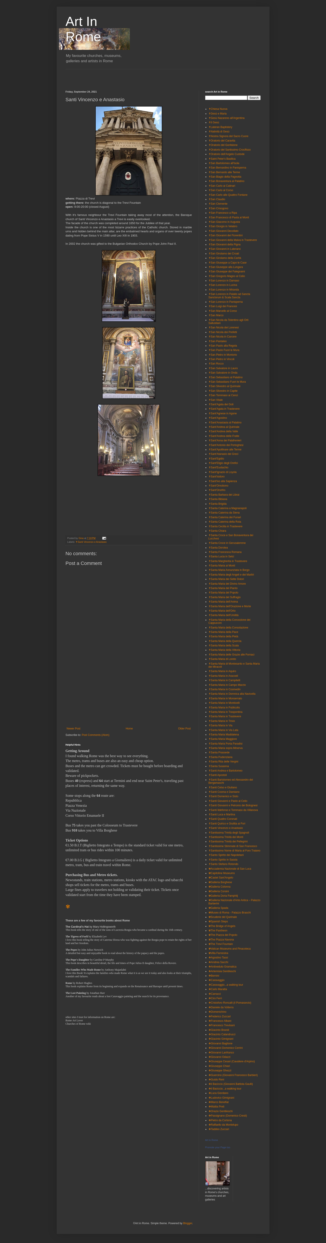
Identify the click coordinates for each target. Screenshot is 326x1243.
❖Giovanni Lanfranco (221, 1052)
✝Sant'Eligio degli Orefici (223, 463)
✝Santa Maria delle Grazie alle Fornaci (231, 654)
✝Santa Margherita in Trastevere (228, 561)
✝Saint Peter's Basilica (222, 158)
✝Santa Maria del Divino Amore (227, 583)
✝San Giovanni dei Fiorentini (226, 235)
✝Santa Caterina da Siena (224, 512)
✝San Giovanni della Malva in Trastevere (233, 240)
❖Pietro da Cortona (220, 1120)
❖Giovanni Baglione (220, 1043)
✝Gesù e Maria (218, 113)
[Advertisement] (117, 76)
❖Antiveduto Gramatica (222, 966)
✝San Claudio (217, 199)
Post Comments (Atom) (95, 735)
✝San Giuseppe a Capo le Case (228, 262)
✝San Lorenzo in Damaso (224, 280)
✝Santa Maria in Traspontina (225, 712)
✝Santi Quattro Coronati (223, 818)
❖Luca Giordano (218, 1093)
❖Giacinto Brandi (219, 1030)
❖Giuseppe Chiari (219, 1066)
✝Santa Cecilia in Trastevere (225, 526)
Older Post (184, 728)
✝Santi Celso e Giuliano (223, 787)
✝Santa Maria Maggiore (223, 739)
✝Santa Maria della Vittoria (224, 650)
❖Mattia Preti (216, 1106)
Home (129, 728)
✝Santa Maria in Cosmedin (225, 689)
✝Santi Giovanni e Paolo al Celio (228, 801)
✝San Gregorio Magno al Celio (227, 276)
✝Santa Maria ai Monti (222, 565)
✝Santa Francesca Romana (225, 552)
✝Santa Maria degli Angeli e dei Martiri (231, 574)
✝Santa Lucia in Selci (221, 556)
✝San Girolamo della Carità (225, 258)
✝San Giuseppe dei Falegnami (227, 271)
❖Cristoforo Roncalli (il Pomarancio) (230, 1002)
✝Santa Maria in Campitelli (224, 680)
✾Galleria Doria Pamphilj (223, 895)
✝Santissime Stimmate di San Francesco (233, 846)
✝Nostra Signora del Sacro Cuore (228, 136)
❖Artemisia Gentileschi (222, 971)
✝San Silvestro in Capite (223, 390)
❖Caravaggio (216, 980)
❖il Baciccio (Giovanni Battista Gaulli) (231, 1084)
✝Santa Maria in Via (220, 725)
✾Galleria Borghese (220, 882)
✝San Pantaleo (218, 341)
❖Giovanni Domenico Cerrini (226, 1047)
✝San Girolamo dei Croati (224, 253)
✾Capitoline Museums (222, 873)
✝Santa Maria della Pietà (223, 636)
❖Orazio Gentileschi (221, 1111)
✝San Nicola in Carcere (223, 336)
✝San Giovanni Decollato (223, 231)
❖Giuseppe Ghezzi (220, 1070)
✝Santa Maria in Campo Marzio (227, 684)
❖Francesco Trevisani (222, 1025)
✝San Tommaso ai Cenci (223, 395)
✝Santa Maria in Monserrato (225, 698)
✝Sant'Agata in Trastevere (224, 408)
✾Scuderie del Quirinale (223, 917)
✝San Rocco (216, 363)
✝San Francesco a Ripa (223, 212)
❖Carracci (215, 993)
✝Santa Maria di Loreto (222, 659)
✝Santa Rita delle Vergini (223, 761)
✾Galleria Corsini (219, 891)
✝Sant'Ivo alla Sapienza (223, 481)
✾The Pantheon (218, 930)
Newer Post (73, 728)
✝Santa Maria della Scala (224, 645)
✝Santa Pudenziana (220, 757)
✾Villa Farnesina (218, 953)
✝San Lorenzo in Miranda (224, 289)
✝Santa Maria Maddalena (224, 734)
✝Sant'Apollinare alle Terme (225, 449)
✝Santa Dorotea (218, 547)
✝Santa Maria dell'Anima (223, 601)
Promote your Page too (217, 1147)
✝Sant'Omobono (218, 485)
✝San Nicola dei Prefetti (223, 332)
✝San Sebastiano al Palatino (226, 377)
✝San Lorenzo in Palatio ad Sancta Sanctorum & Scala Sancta (229, 296)
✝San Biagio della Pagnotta (225, 176)
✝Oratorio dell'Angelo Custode (227, 154)
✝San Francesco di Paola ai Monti (229, 217)
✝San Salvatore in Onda (223, 372)
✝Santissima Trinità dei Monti (226, 837)
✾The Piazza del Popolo (223, 935)
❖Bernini (214, 975)
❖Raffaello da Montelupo (223, 1124)
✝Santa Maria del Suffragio (225, 597)
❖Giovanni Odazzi (219, 1057)
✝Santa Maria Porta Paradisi (225, 743)
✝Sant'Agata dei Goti (221, 404)
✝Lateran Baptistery (220, 127)
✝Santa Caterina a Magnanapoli (228, 508)
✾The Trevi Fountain (221, 944)
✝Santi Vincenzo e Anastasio (91, 542)
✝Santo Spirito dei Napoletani (226, 855)
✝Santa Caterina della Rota (225, 521)
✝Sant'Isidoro (217, 476)
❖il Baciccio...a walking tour (225, 1088)
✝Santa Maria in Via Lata (223, 730)
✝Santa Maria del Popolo (223, 592)
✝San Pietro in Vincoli (221, 359)
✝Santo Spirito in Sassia (223, 859)
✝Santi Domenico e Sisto (223, 796)
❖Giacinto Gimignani (221, 1038)
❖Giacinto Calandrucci (222, 1034)
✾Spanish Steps (218, 921)
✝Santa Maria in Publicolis (224, 707)
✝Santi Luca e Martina (222, 814)
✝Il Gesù (214, 122)
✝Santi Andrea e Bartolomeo (225, 770)
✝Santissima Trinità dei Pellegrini (228, 841)
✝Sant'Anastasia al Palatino (225, 422)
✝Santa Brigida (218, 503)
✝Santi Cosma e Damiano (224, 791)
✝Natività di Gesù (219, 131)
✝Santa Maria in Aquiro (222, 671)
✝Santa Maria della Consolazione (228, 627)
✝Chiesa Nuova (218, 109)
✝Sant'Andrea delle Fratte (224, 436)
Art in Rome (211, 1140)
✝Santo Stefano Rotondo (223, 864)
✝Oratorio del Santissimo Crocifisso (230, 149)
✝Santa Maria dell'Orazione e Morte (230, 606)
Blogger (187, 1223)
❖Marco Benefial (219, 1102)
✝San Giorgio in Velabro (223, 226)
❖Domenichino (217, 1011)
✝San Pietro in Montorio (223, 354)
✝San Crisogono (218, 208)
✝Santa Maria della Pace (223, 632)
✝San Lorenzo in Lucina (223, 285)
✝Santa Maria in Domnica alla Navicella (232, 693)
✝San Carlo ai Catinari (222, 185)
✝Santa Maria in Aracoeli (223, 675)
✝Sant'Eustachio (218, 467)
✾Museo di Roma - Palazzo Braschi (230, 912)
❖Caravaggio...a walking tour (226, 984)
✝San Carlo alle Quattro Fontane (228, 194)
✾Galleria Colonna (219, 886)
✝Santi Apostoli (218, 775)
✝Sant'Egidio (216, 458)
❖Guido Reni (216, 1079)
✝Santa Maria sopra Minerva (226, 748)
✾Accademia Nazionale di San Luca (230, 868)
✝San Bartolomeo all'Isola (224, 163)
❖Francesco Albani (220, 1020)
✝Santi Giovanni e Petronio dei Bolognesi (233, 805)
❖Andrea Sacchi (218, 962)
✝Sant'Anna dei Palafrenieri (225, 440)
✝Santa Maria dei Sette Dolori (226, 579)
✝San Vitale (216, 399)
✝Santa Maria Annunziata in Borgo (229, 570)
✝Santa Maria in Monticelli (224, 702)
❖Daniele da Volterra (221, 1007)
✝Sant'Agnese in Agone (223, 413)
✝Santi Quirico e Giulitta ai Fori (227, 823)
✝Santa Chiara (217, 530)
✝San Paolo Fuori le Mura (224, 350)
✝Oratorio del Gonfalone (223, 145)
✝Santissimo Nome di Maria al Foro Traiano (234, 850)
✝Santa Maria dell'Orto (222, 610)
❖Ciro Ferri (215, 998)
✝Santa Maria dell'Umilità (224, 615)
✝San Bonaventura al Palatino (226, 181)
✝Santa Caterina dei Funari (225, 517)
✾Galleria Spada (218, 907)
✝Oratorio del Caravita (222, 140)
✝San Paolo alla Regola (223, 345)
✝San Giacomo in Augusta (224, 221)
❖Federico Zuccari (220, 1016)
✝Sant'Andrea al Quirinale (224, 427)
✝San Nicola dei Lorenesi (224, 327)
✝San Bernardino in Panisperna (227, 167)
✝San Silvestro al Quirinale (225, 386)
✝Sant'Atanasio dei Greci (223, 454)
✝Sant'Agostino (218, 417)
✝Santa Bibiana (218, 499)
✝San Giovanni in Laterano (225, 248)
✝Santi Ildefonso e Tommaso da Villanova (233, 810)
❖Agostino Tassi (218, 957)
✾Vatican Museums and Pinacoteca (230, 948)
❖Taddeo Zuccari (219, 1129)
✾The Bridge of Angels (222, 926)
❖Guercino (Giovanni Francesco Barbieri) (233, 1075)
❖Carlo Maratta (218, 989)
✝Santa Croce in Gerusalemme (227, 543)
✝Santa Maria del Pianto (223, 588)
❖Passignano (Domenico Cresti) (228, 1115)
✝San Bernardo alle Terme (224, 172)
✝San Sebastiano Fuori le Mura (227, 381)
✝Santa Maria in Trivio (222, 721)
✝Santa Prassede (219, 752)
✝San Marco (216, 315)
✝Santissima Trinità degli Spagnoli (229, 832)
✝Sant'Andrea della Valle (223, 431)
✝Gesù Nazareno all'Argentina (227, 118)
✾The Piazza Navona (221, 939)
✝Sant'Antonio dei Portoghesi (226, 445)
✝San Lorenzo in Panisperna (226, 301)
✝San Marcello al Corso (223, 310)
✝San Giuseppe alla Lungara (226, 267)
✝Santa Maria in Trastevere (225, 716)
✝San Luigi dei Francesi (223, 306)
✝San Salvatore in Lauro (223, 368)
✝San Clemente (218, 203)
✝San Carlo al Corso (221, 190)
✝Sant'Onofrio (217, 490)
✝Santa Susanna (219, 766)
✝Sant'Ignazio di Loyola (223, 472)
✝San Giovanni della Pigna (225, 244)
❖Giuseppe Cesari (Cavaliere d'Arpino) (232, 1061)
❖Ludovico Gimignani (221, 1097)
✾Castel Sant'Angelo (221, 877)
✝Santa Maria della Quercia (225, 641)
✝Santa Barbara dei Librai (224, 494)
